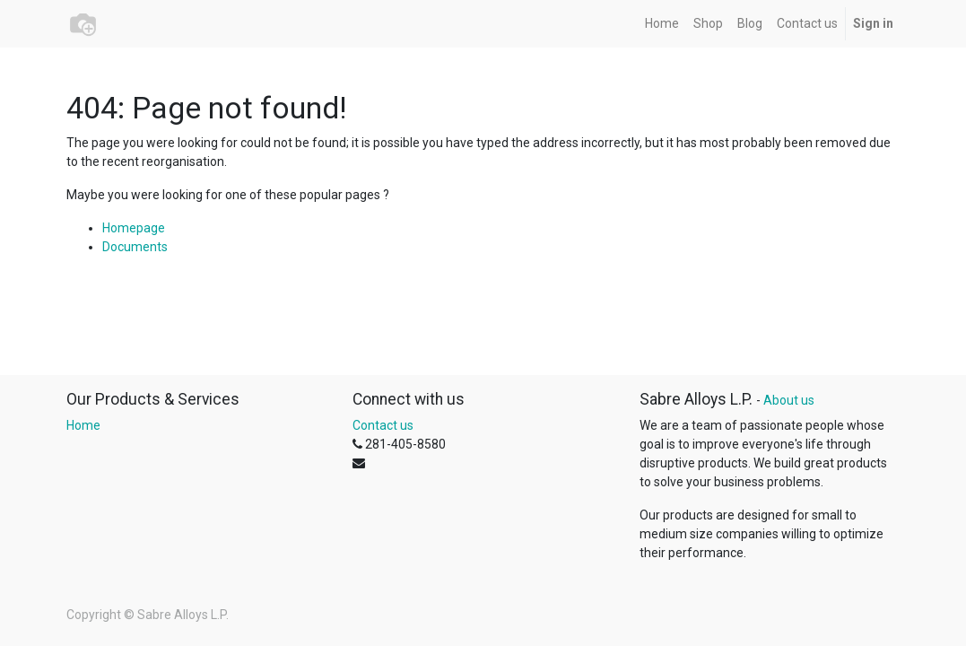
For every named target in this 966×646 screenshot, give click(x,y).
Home (83, 425)
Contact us (382, 425)
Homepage (133, 228)
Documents (135, 247)
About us (788, 400)
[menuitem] (662, 23)
